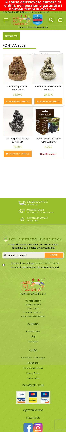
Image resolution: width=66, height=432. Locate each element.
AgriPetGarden (33, 410)
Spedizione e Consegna (33, 357)
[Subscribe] (54, 255)
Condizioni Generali (33, 367)
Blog (33, 336)
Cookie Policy (33, 378)
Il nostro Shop (33, 331)
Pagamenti (33, 362)
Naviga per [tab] (11, 36)
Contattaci (33, 341)
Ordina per (33, 54)
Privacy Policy (33, 373)
